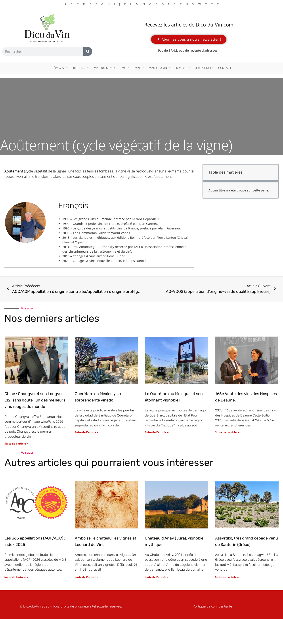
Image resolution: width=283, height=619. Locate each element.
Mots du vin (133, 68)
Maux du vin (160, 68)
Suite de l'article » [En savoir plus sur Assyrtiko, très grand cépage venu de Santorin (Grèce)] (227, 577)
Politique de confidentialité (212, 606)
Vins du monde (105, 68)
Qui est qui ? (204, 68)
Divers (182, 68)
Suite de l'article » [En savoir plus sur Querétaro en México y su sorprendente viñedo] (86, 432)
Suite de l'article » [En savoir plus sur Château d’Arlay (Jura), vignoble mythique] (156, 577)
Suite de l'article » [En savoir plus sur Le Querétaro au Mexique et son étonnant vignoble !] (156, 432)
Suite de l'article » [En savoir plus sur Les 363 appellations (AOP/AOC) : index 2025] (16, 577)
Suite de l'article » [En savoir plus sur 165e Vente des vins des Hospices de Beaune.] (227, 432)
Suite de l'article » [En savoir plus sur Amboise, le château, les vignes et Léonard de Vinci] (86, 577)
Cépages (60, 68)
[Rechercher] (87, 51)
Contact (224, 68)
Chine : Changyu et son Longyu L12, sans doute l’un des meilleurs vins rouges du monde (34, 400)
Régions (81, 68)
